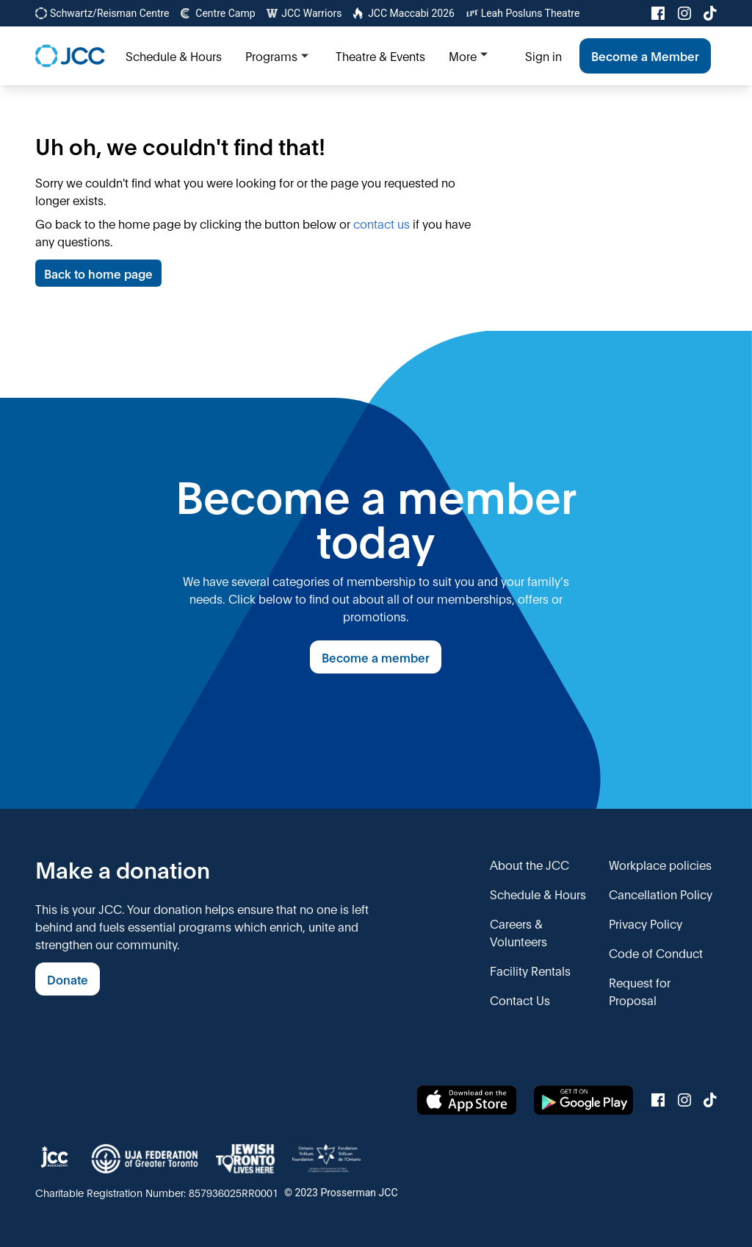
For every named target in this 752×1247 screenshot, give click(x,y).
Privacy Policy (645, 923)
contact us (381, 223)
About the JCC (529, 864)
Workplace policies (660, 864)
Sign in (543, 55)
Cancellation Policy (660, 893)
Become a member (376, 657)
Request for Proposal (639, 990)
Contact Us (520, 999)
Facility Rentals (530, 970)
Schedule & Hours (538, 893)
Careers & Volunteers (518, 931)
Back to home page (98, 273)
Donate (67, 979)
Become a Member (645, 55)
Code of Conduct (656, 952)
